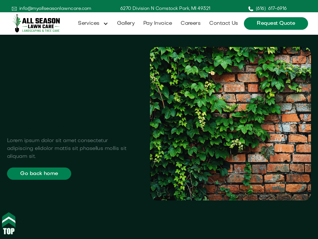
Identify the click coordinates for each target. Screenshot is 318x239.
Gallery (125, 23)
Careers (190, 23)
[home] (36, 23)
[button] (91, 23)
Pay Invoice (157, 23)
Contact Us (223, 23)
